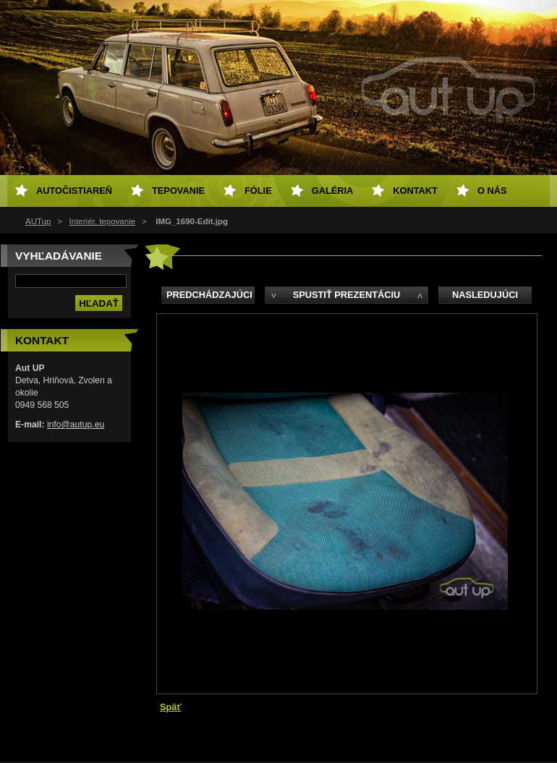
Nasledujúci (485, 294)
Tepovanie (178, 190)
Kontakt (415, 190)
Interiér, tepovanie (102, 221)
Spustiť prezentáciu (347, 294)
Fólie (258, 190)
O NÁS (492, 190)
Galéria (333, 190)
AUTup (38, 221)
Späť (171, 707)
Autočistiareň (74, 190)
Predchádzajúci (209, 294)
